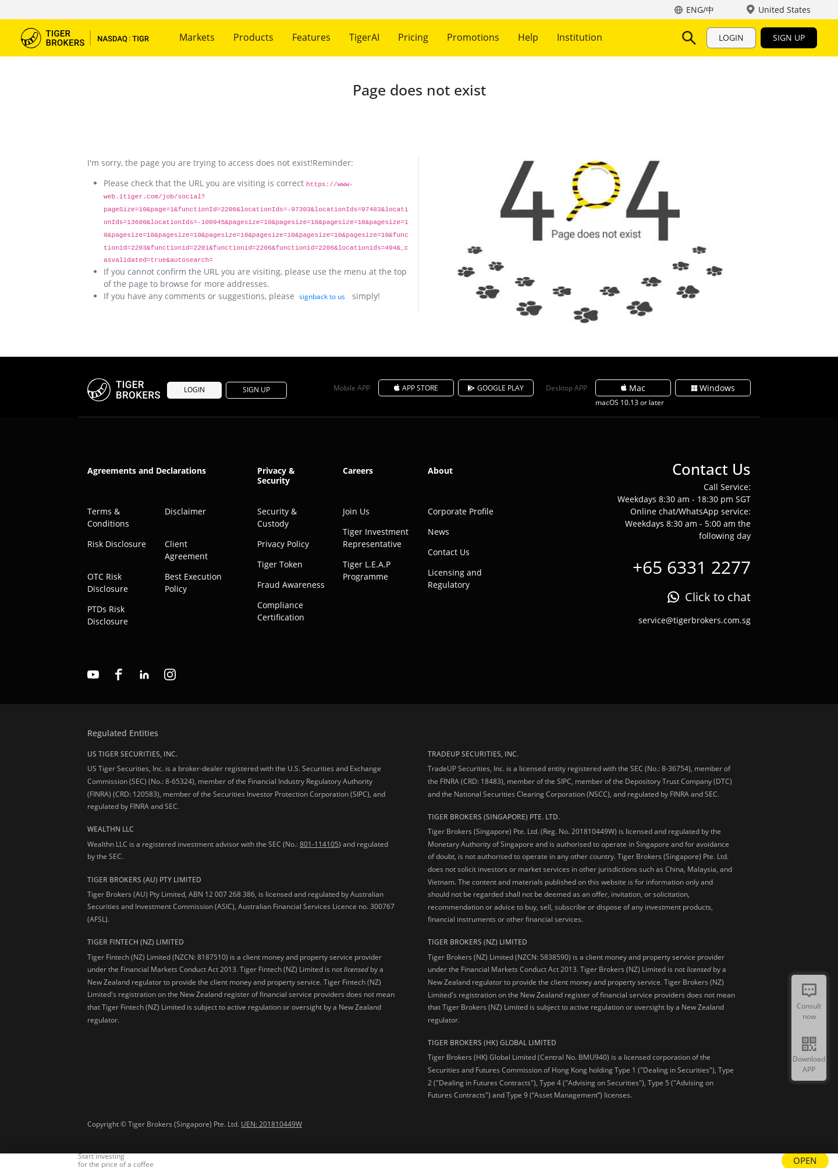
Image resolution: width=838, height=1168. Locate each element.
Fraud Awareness (291, 584)
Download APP (809, 1064)
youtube (93, 674)
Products (253, 37)
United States (784, 9)
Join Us (356, 511)
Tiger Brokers (85, 37)
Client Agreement (186, 550)
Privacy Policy (283, 543)
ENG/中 (700, 9)
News (438, 531)
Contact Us (449, 552)
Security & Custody (277, 517)
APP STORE (416, 388)
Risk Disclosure (116, 543)
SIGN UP (789, 37)
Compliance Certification (280, 611)
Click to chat (718, 597)
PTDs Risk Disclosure (107, 615)
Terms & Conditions (108, 517)
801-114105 (319, 844)
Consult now (809, 1011)
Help (528, 37)
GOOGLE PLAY (496, 388)
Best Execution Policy (193, 582)
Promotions (473, 37)
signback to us (322, 296)
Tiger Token (280, 564)
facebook (119, 674)
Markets (197, 37)
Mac (633, 387)
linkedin (144, 674)
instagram (170, 674)
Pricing (413, 37)
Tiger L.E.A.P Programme (366, 570)
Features (311, 37)
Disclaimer (185, 511)
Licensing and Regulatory (455, 578)
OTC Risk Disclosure (107, 582)
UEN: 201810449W (271, 1124)
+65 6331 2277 (692, 567)
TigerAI (364, 37)
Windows (713, 387)
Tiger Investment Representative (376, 537)
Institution (579, 37)
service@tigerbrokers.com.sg (694, 620)
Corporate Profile (460, 511)
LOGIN (731, 37)
